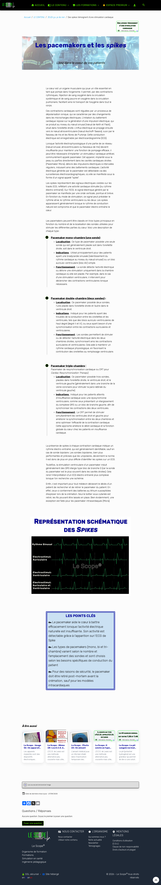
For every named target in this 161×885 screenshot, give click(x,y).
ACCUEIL (38, 5)
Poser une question (33, 823)
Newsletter (93, 843)
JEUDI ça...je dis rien (56, 17)
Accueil (27, 17)
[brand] (9, 5)
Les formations (84, 5)
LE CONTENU (57, 5)
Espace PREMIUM (115, 5)
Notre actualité (95, 840)
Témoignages (94, 846)
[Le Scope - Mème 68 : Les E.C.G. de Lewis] (57, 746)
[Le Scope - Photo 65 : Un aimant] (80, 746)
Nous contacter (65, 837)
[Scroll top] (156, 880)
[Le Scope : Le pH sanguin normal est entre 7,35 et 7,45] (128, 746)
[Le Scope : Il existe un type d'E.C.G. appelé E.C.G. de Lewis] (104, 746)
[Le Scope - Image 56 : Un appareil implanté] (33, 746)
